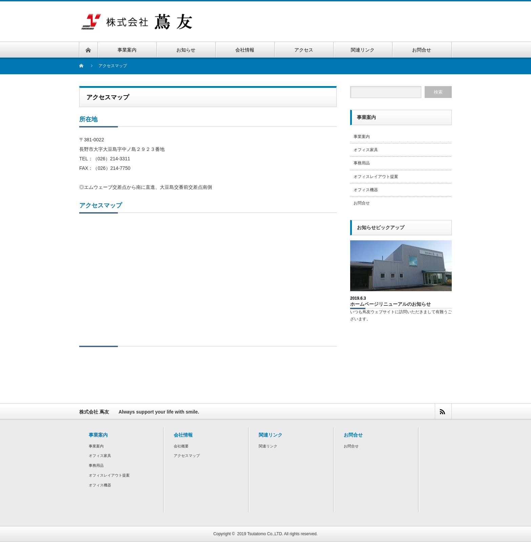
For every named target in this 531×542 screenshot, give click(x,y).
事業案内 (362, 136)
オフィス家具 (366, 149)
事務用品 (362, 163)
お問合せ (362, 203)
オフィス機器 (366, 189)
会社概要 (181, 446)
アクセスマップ (187, 456)
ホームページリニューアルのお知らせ (390, 304)
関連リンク (268, 446)
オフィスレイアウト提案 (376, 176)
